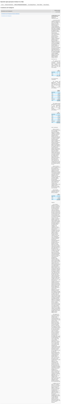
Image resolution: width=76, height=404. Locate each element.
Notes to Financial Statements (20, 4)
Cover (2, 4)
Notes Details (46, 4)
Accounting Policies (32, 4)
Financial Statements (9, 4)
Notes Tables (39, 4)
